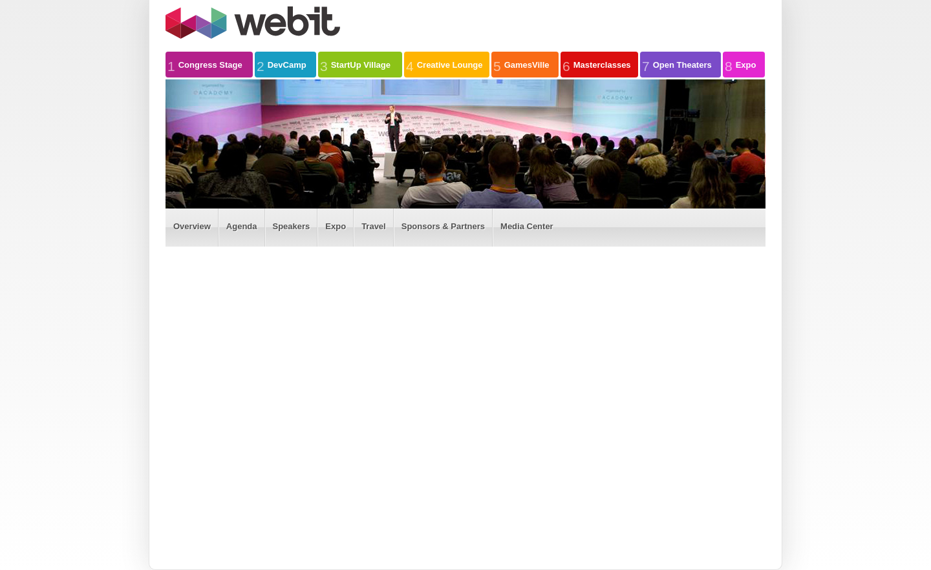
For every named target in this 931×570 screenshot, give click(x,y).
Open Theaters (677, 64)
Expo (740, 64)
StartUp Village (355, 64)
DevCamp (281, 64)
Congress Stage (204, 64)
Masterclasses (596, 64)
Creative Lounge (444, 64)
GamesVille (521, 64)
